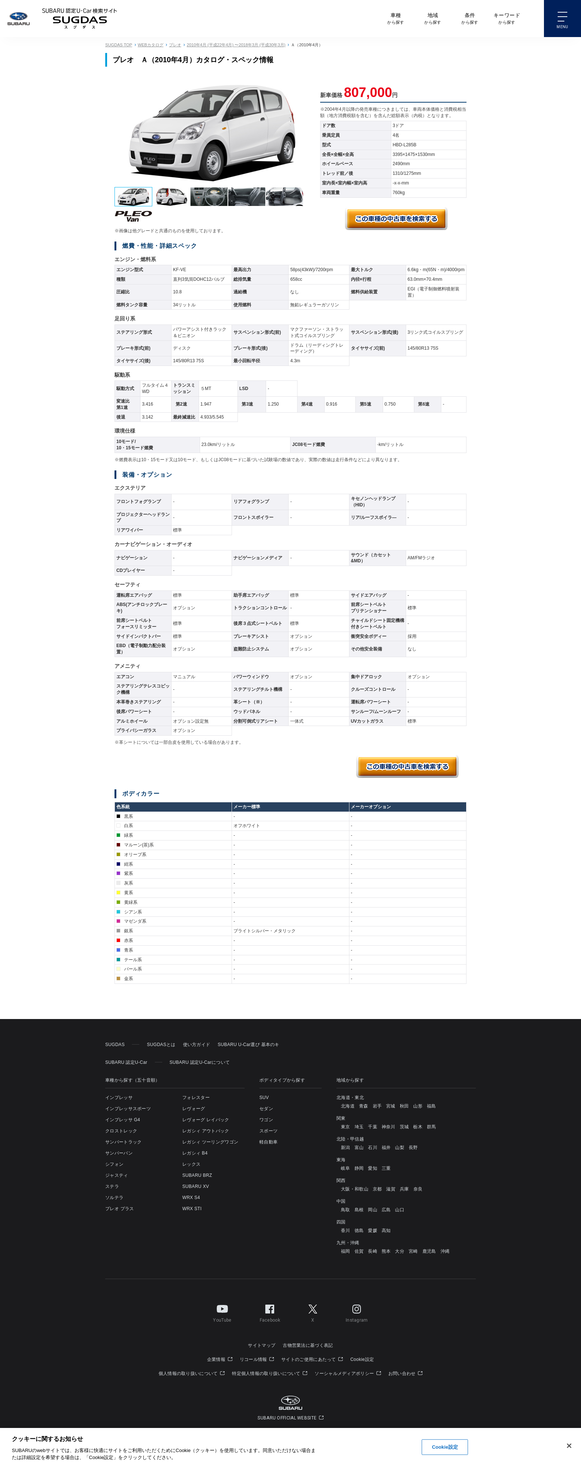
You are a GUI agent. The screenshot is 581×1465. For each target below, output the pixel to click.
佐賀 (359, 1251)
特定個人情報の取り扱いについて (269, 1373)
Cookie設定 (362, 1359)
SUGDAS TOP (118, 45)
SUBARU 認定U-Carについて (200, 1062)
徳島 (359, 1230)
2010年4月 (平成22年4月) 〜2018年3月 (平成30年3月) (236, 45)
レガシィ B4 (195, 1153)
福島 (431, 1106)
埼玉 (359, 1126)
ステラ (112, 1186)
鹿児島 (429, 1251)
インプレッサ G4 (122, 1119)
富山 (359, 1147)
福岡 (345, 1251)
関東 (341, 1118)
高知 (386, 1230)
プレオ (175, 45)
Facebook (270, 1312)
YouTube (222, 1312)
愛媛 (372, 1230)
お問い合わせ (405, 1373)
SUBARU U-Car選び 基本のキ (248, 1044)
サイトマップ (261, 1345)
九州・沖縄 (347, 1242)
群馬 (431, 1126)
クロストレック (121, 1130)
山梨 (399, 1147)
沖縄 (445, 1251)
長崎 (372, 1251)
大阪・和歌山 (354, 1189)
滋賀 (390, 1189)
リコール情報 (257, 1359)
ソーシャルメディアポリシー (348, 1373)
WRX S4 (191, 1197)
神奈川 (388, 1126)
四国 (341, 1222)
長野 (413, 1147)
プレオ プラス (119, 1208)
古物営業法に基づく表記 (308, 1345)
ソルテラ (114, 1197)
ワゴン (266, 1119)
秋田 (404, 1106)
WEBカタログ (150, 45)
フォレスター (196, 1097)
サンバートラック (123, 1142)
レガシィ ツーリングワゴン (210, 1142)
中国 (341, 1201)
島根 (359, 1209)
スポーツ (268, 1130)
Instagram (357, 1312)
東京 (345, 1126)
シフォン (114, 1164)
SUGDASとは (161, 1044)
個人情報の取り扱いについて (192, 1373)
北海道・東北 (350, 1097)
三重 (386, 1168)
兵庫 (404, 1189)
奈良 (418, 1189)
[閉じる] (569, 1446)
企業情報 (219, 1359)
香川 (345, 1230)
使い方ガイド (196, 1044)
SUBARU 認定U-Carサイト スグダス (79, 18)
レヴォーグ (193, 1108)
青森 (363, 1106)
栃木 (417, 1126)
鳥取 (345, 1209)
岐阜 (345, 1168)
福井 (386, 1147)
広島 (386, 1209)
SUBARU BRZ (197, 1175)
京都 (377, 1189)
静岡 (359, 1168)
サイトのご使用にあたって (312, 1359)
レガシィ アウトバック (205, 1130)
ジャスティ (116, 1175)
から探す (395, 17)
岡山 (372, 1209)
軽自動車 (268, 1142)
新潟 (345, 1147)
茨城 (404, 1126)
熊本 (386, 1251)
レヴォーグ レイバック (205, 1119)
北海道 (348, 1106)
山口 (399, 1209)
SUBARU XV (195, 1186)
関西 (341, 1180)
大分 (399, 1251)
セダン (266, 1108)
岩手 (377, 1106)
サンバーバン (119, 1153)
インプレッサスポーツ (128, 1108)
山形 (417, 1106)
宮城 (390, 1106)
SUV (264, 1097)
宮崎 (413, 1251)
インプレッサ (119, 1097)
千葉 (372, 1126)
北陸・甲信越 (350, 1139)
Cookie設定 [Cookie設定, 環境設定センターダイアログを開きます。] (445, 1447)
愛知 (372, 1168)
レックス (191, 1164)
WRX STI (192, 1208)
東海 (341, 1159)
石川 (372, 1147)
